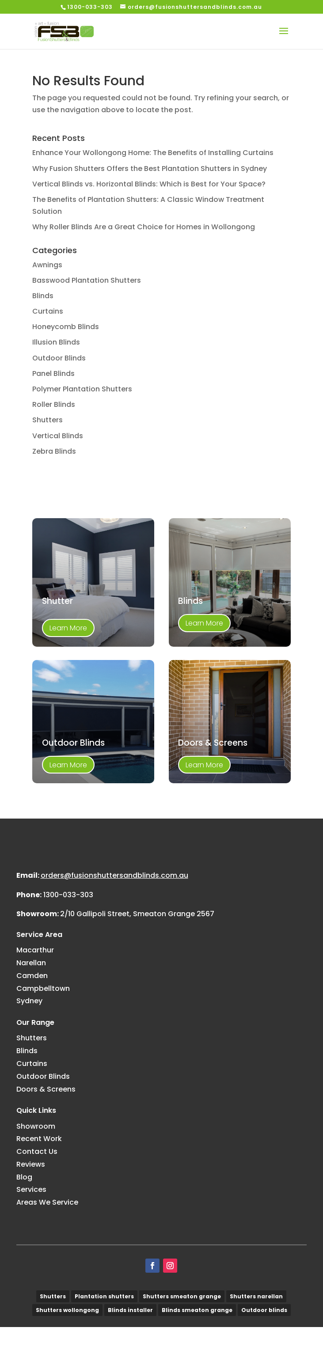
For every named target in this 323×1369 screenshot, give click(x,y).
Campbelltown (43, 1030)
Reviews (30, 1206)
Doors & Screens (46, 1131)
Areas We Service (47, 1244)
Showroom (35, 1168)
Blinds (42, 296)
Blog (24, 1219)
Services (31, 1231)
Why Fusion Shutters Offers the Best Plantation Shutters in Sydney (149, 168)
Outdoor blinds (264, 1352)
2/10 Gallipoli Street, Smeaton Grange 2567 (137, 956)
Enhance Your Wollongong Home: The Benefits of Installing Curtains (153, 153)
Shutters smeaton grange (182, 1338)
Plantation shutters (104, 1338)
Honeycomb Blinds (65, 327)
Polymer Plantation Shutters (82, 389)
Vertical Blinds (57, 436)
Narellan (31, 1005)
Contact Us (36, 1193)
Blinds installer (130, 1352)
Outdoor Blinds (59, 358)
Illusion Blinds (56, 342)
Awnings (47, 265)
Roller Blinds (53, 404)
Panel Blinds (53, 373)
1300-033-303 (68, 937)
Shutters (47, 420)
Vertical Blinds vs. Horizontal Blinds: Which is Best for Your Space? (149, 184)
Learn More (68, 628)
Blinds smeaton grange (197, 1352)
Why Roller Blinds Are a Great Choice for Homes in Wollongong (143, 227)
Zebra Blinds (54, 451)
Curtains (47, 311)
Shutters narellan (256, 1338)
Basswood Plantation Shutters (86, 280)
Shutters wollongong (67, 1352)
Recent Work (39, 1181)
